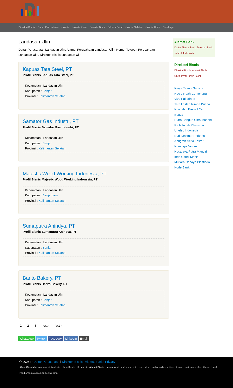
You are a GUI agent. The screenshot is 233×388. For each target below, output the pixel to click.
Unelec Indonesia (186, 130)
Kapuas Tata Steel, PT (47, 69)
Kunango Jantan (185, 146)
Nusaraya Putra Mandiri (190, 151)
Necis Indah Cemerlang (190, 93)
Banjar (47, 91)
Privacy (110, 361)
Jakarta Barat (115, 27)
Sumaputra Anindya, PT (49, 226)
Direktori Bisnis (26, 27)
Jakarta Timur (97, 27)
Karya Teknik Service (188, 88)
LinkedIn (71, 338)
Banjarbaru (50, 195)
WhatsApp (26, 338)
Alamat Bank (93, 361)
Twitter (41, 338)
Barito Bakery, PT (42, 278)
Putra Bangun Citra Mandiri (193, 120)
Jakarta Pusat (79, 27)
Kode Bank (181, 167)
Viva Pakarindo (184, 98)
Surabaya (168, 27)
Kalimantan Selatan (52, 96)
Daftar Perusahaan (48, 27)
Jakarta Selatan (134, 27)
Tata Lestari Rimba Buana (192, 104)
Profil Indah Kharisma (189, 125)
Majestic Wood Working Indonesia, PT (65, 173)
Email (84, 338)
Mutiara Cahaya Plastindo (192, 162)
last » (58, 325)
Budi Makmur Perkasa (189, 135)
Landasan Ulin (53, 85)
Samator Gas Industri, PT (51, 121)
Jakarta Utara (152, 27)
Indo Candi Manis (186, 157)
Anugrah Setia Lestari (189, 141)
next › (46, 325)
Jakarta (65, 27)
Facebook (55, 338)
